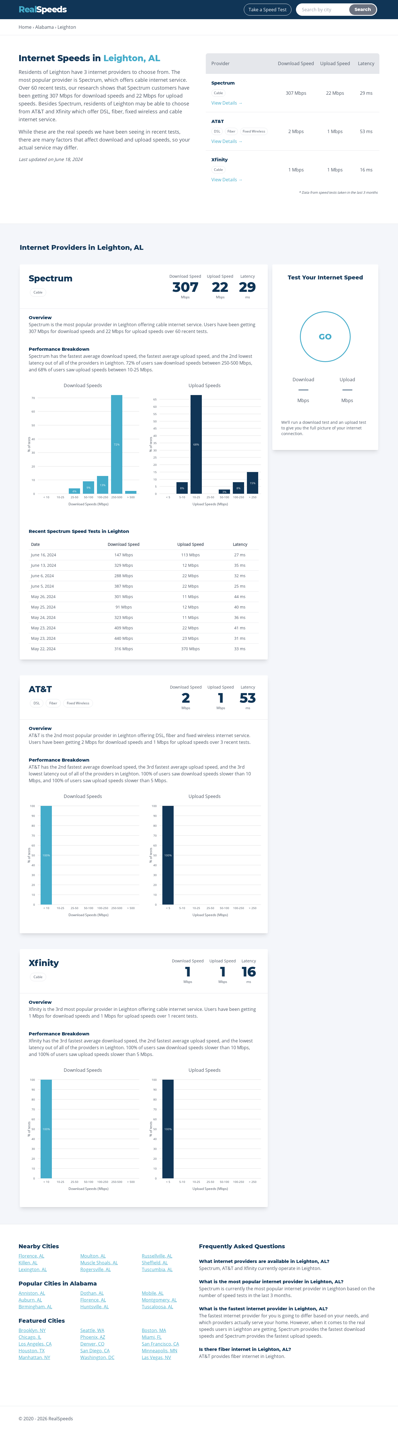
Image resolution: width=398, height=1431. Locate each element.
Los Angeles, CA (35, 1344)
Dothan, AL (92, 1293)
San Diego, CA (95, 1351)
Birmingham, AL (35, 1307)
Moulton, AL (93, 1256)
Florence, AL (31, 1256)
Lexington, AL (33, 1269)
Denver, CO (92, 1344)
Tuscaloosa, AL (157, 1307)
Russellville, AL (157, 1256)
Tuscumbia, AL (157, 1269)
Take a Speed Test (268, 9)
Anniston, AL (32, 1293)
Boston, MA (154, 1330)
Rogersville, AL (95, 1269)
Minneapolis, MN (159, 1351)
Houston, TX (32, 1351)
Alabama (44, 27)
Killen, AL (28, 1263)
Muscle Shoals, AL (99, 1263)
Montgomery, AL (159, 1300)
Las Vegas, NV (156, 1357)
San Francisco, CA (160, 1344)
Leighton (67, 27)
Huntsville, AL (94, 1307)
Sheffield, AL (155, 1263)
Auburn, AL (30, 1300)
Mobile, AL (152, 1293)
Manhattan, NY (34, 1357)
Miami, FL (152, 1337)
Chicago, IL (30, 1337)
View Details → (227, 103)
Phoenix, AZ (92, 1337)
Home (25, 27)
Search (363, 9)
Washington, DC (97, 1357)
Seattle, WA (92, 1330)
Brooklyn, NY (32, 1330)
